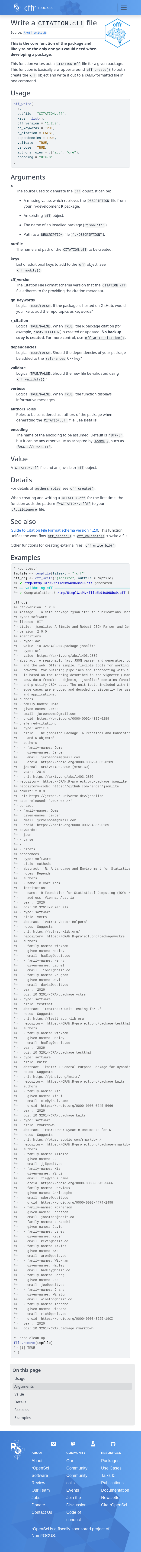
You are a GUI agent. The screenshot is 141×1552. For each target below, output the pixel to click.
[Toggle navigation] (123, 7)
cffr (30, 8)
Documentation (115, 1490)
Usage (19, 1378)
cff (33, 75)
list (35, 119)
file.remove (24, 1343)
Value (19, 1394)
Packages (110, 1460)
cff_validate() (31, 379)
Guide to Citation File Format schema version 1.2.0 (54, 530)
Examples (22, 1417)
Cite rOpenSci (114, 1505)
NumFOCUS (43, 1535)
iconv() (101, 441)
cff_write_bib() (100, 546)
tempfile (43, 573)
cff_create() (98, 70)
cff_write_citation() (104, 338)
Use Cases (111, 1468)
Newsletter (111, 1497)
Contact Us (42, 1512)
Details (20, 1402)
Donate (38, 1505)
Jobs (36, 1497)
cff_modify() (29, 270)
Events (72, 1490)
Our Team (41, 1490)
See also (21, 1409)
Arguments (24, 1386)
